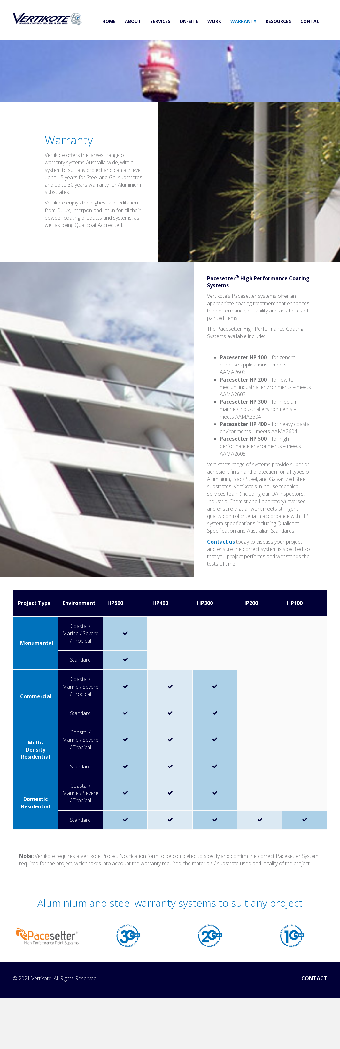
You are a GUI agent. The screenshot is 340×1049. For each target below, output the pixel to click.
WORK (214, 21)
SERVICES (160, 21)
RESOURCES (278, 21)
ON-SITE (189, 21)
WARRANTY (243, 21)
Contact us (221, 541)
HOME (109, 21)
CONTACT (311, 21)
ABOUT (133, 21)
